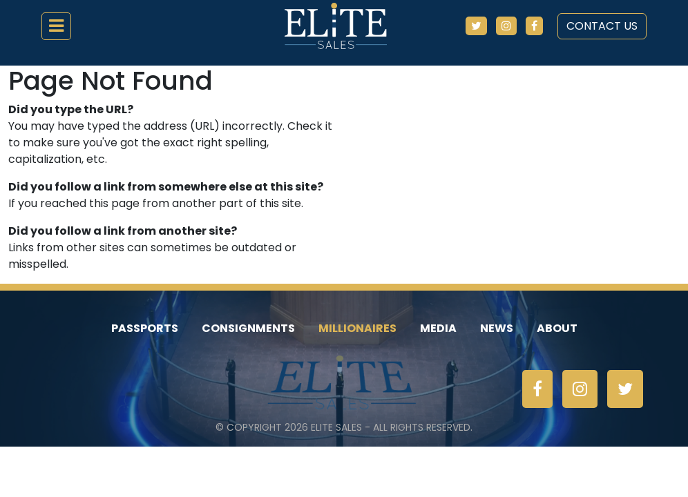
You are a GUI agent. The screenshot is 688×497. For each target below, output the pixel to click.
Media (438, 328)
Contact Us (602, 26)
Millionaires (357, 328)
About (557, 328)
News (496, 328)
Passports (144, 328)
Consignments (248, 328)
